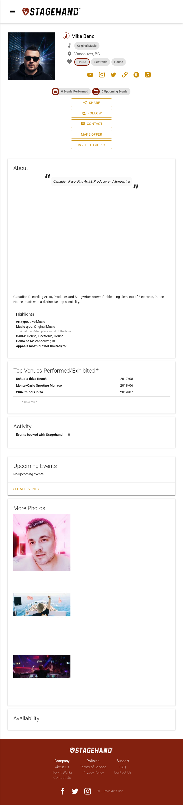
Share (91, 102)
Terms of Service (93, 767)
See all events (26, 489)
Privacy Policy (93, 772)
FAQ (122, 767)
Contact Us (62, 777)
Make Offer (91, 134)
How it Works (62, 772)
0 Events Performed (74, 91)
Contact (92, 123)
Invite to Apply (91, 145)
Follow (91, 113)
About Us (62, 767)
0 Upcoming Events (115, 91)
